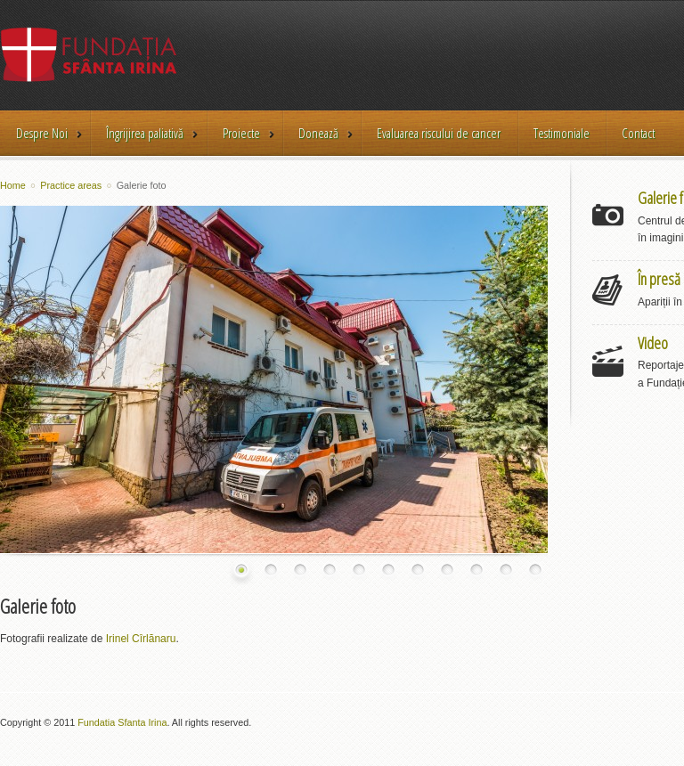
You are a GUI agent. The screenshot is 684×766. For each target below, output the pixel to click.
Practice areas (71, 185)
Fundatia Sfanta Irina (122, 722)
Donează (318, 134)
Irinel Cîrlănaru (141, 638)
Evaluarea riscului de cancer (439, 133)
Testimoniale (561, 133)
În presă (659, 278)
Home (13, 185)
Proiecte (241, 134)
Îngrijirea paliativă (145, 134)
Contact (638, 133)
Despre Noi (42, 134)
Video (653, 343)
